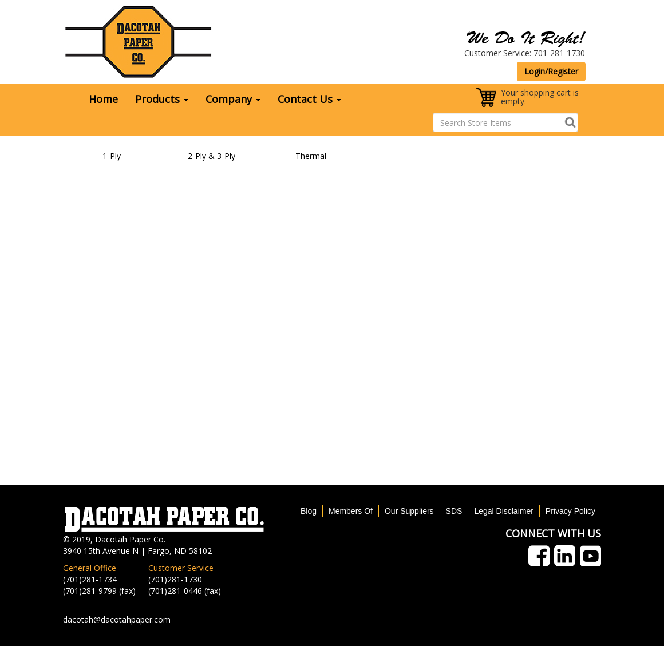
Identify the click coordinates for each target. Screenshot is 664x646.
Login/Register (551, 71)
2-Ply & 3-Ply (211, 155)
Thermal (310, 155)
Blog (309, 511)
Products (161, 99)
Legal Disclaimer (503, 511)
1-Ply (111, 155)
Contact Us (309, 99)
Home (103, 99)
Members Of (351, 511)
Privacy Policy (570, 511)
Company (232, 99)
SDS (454, 511)
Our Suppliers (409, 511)
